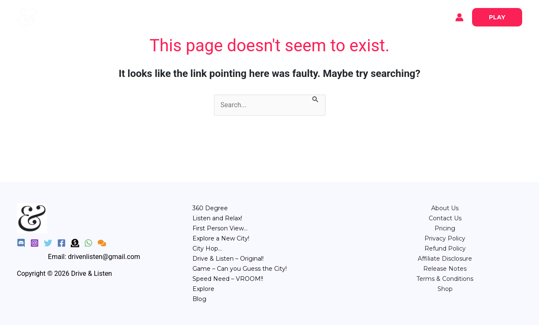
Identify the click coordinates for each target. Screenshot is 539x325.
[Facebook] (61, 243)
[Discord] (21, 243)
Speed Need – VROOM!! (227, 279)
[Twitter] (48, 243)
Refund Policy (445, 248)
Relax (221, 16)
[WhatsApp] (88, 243)
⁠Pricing (445, 228)
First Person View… (220, 228)
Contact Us (445, 218)
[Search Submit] (315, 100)
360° (194, 16)
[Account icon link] (459, 17)
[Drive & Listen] (27, 17)
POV (247, 16)
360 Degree (210, 208)
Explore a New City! (220, 238)
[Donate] (75, 243)
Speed (343, 16)
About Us (445, 208)
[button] (497, 17)
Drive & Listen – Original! (228, 258)
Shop (445, 289)
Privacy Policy (444, 238)
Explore (63, 17)
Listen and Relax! (217, 218)
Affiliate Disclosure (445, 258)
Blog (93, 17)
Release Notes (445, 268)
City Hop (279, 16)
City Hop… (207, 248)
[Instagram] (34, 243)
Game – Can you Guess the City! (239, 268)
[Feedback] (102, 243)
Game (313, 16)
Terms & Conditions (444, 279)
